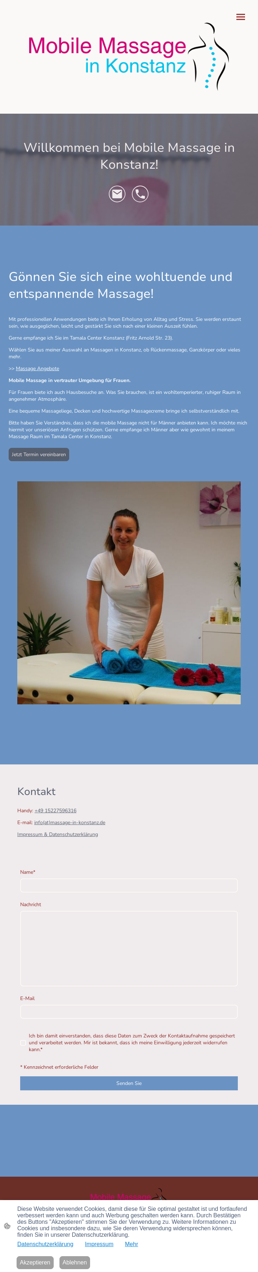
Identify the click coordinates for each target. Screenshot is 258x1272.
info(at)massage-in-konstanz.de (69, 822)
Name (27, 872)
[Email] (117, 194)
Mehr (131, 1244)
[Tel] (140, 194)
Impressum (99, 1244)
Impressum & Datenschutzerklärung (57, 834)
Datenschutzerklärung (45, 1244)
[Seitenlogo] (129, 57)
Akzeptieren (35, 1262)
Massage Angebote (37, 368)
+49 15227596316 (55, 810)
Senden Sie (129, 1083)
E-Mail (27, 998)
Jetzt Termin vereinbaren (39, 454)
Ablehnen (75, 1262)
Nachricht (30, 904)
